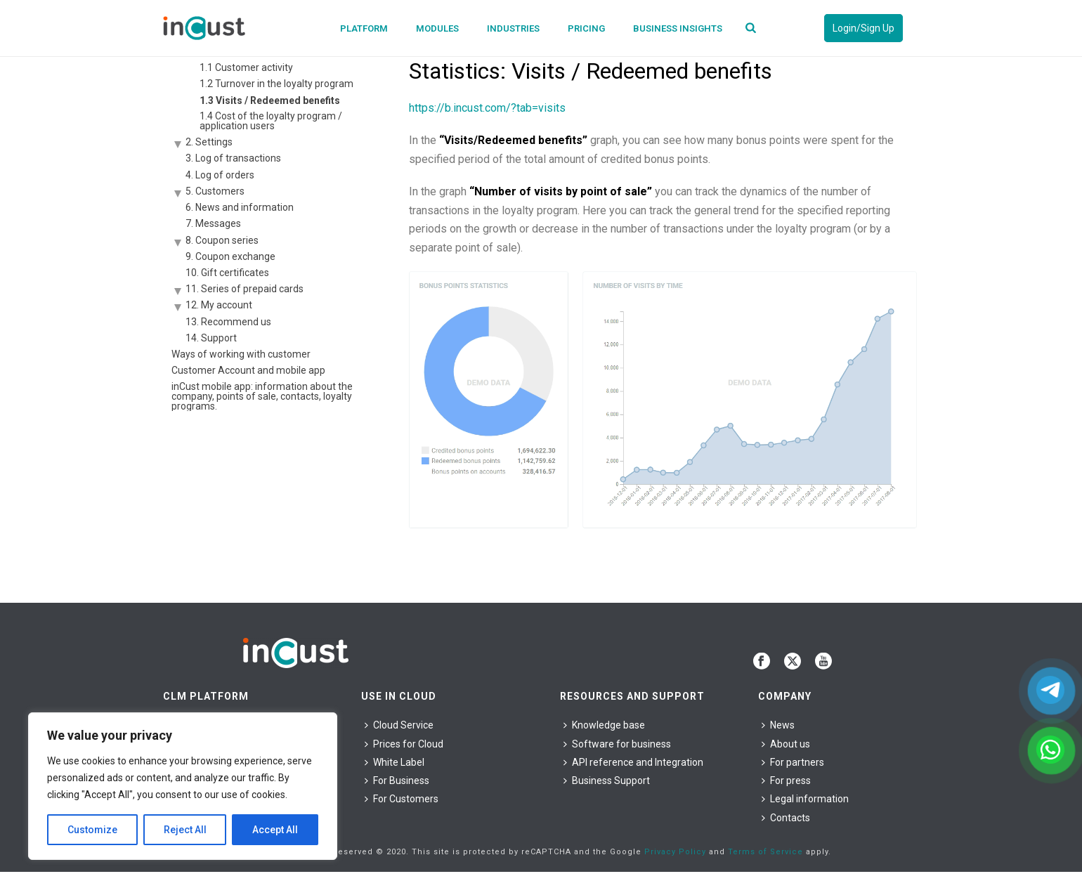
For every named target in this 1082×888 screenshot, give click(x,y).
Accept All (275, 829)
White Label (394, 762)
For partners (793, 762)
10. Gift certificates (227, 272)
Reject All (185, 829)
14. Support (211, 338)
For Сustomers (401, 798)
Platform (364, 28)
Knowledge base (604, 725)
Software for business (617, 744)
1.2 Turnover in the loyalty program (276, 83)
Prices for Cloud (404, 744)
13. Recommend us (228, 321)
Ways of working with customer (241, 354)
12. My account (218, 305)
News (778, 725)
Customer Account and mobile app (248, 370)
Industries (513, 28)
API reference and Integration (633, 762)
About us (786, 744)
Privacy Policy (675, 851)
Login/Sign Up (863, 28)
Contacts (786, 817)
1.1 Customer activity (246, 67)
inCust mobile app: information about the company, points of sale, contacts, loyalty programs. (262, 396)
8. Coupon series (222, 240)
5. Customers (215, 191)
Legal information (805, 798)
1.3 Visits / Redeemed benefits (270, 100)
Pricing (586, 28)
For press (786, 780)
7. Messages (213, 223)
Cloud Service (399, 725)
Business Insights (677, 28)
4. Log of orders (219, 175)
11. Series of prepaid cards (244, 288)
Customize (92, 829)
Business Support (606, 780)
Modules (437, 28)
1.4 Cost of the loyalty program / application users (271, 120)
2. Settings (209, 142)
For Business (397, 780)
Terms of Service (765, 851)
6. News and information (239, 207)
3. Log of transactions (233, 158)
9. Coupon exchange (230, 256)
